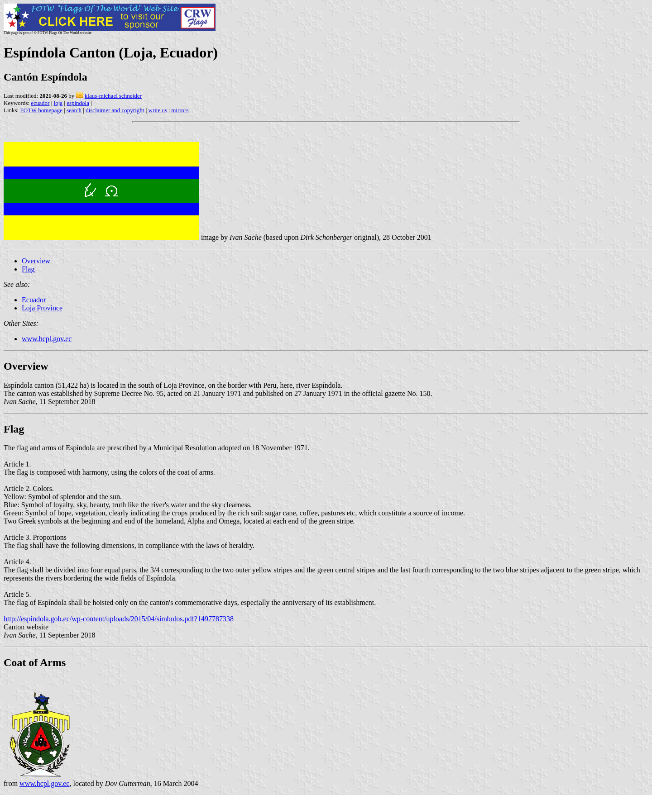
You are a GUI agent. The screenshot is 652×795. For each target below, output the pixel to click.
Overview (36, 261)
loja (58, 103)
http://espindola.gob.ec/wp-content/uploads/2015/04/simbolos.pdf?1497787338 (119, 619)
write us (158, 110)
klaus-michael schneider (113, 95)
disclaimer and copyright (115, 110)
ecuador (40, 103)
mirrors (179, 110)
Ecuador (34, 300)
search (74, 110)
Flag (28, 269)
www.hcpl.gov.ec (47, 339)
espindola (78, 103)
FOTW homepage (41, 110)
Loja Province (42, 308)
